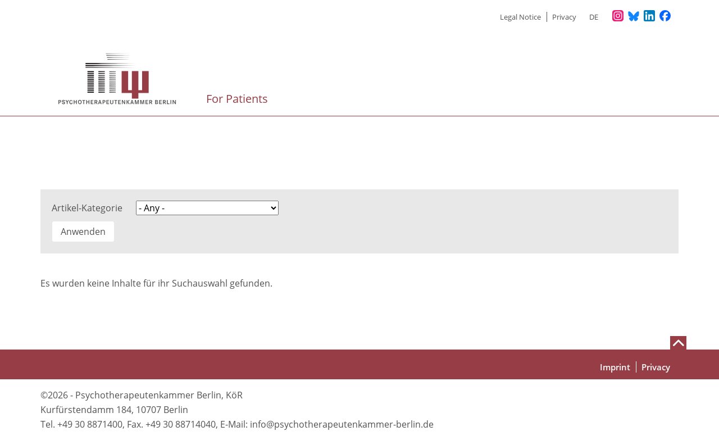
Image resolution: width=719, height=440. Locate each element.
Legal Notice (520, 17)
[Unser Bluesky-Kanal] (633, 16)
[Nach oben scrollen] (678, 342)
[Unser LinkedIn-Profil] (649, 16)
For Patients (238, 98)
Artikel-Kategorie (87, 208)
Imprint (615, 367)
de (593, 17)
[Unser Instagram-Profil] (618, 16)
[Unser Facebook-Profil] (665, 16)
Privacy (564, 17)
